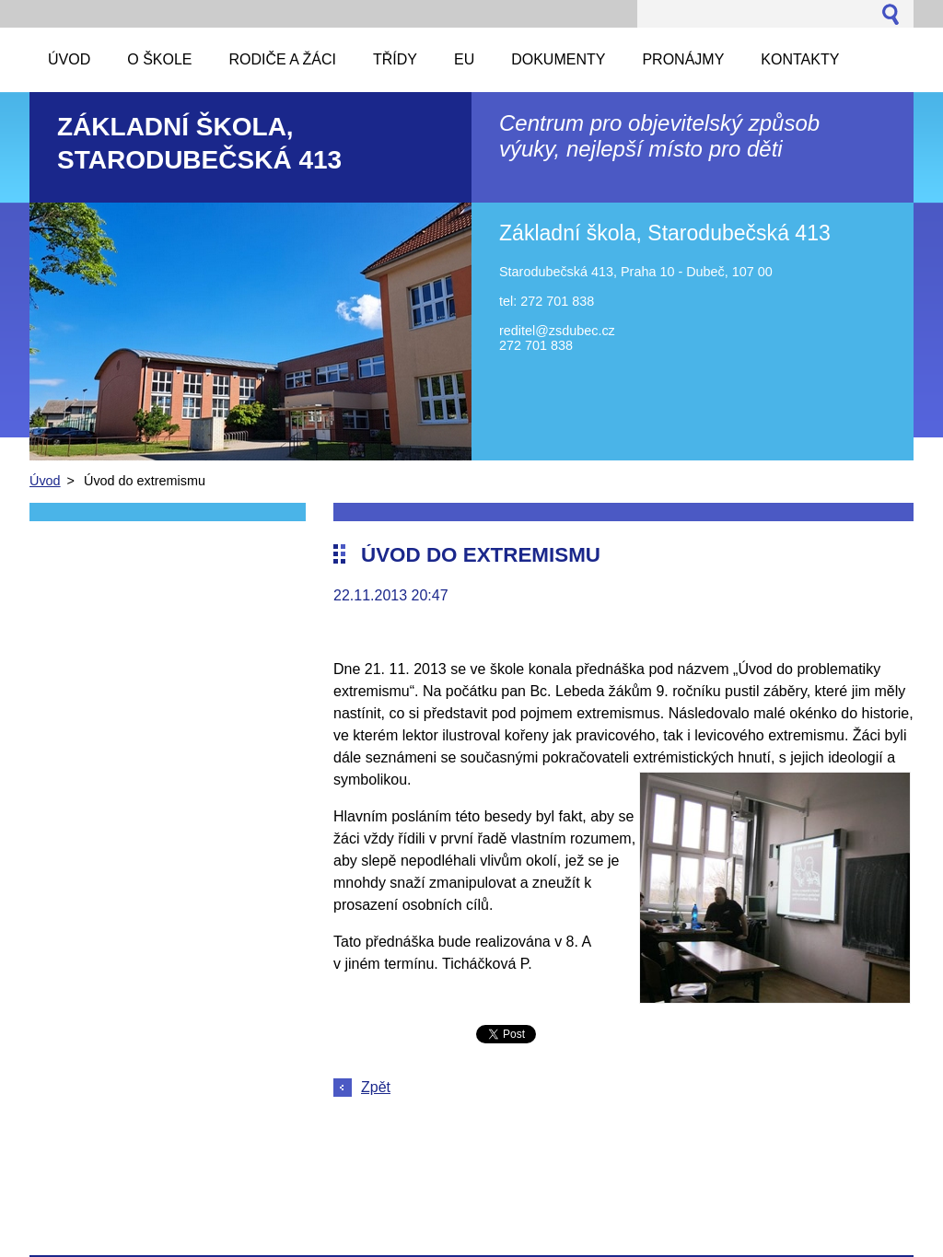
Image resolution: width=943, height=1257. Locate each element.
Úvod (45, 480)
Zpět (375, 1087)
